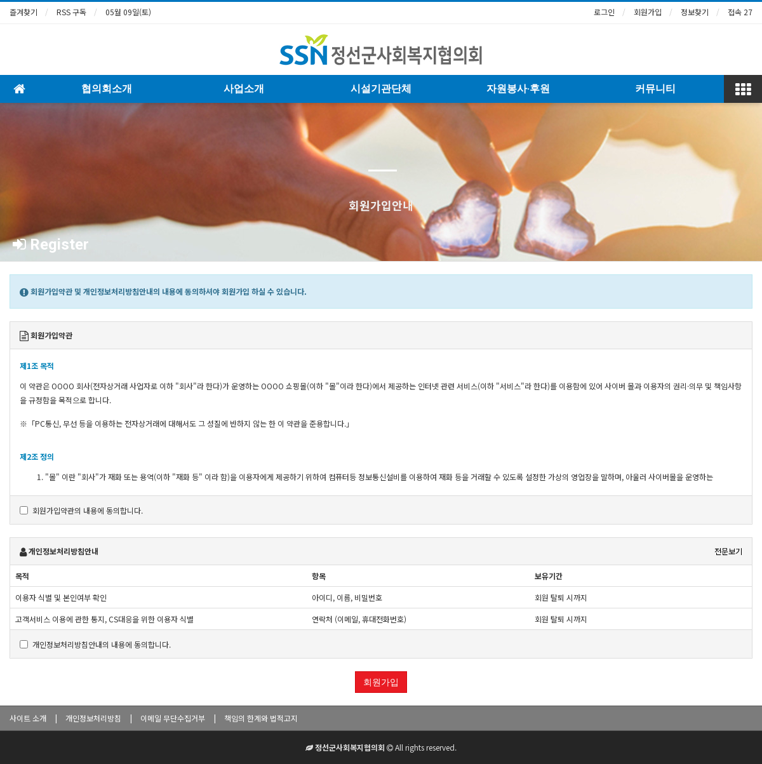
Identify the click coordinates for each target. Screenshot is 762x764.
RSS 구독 (71, 11)
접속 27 (740, 11)
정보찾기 (695, 11)
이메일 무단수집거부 (172, 718)
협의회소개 (106, 89)
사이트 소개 (28, 718)
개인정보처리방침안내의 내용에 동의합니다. (95, 644)
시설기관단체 (381, 89)
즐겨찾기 (23, 11)
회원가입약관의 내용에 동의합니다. (81, 510)
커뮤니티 (655, 89)
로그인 (604, 11)
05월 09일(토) (128, 11)
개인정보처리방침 (93, 718)
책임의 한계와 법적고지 (261, 718)
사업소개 (244, 89)
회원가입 (648, 11)
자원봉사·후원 (518, 89)
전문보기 (728, 551)
